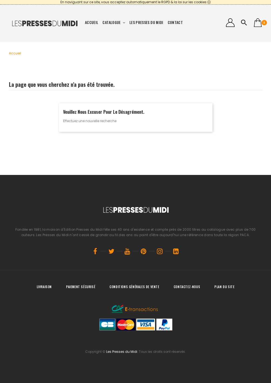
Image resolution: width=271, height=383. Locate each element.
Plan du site (224, 286)
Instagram (160, 251)
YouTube (127, 251)
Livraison (44, 286)
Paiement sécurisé (80, 286)
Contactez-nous (187, 286)
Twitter (111, 251)
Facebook (95, 251)
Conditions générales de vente (134, 286)
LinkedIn (176, 251)
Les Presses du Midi (121, 351)
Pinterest (143, 251)
